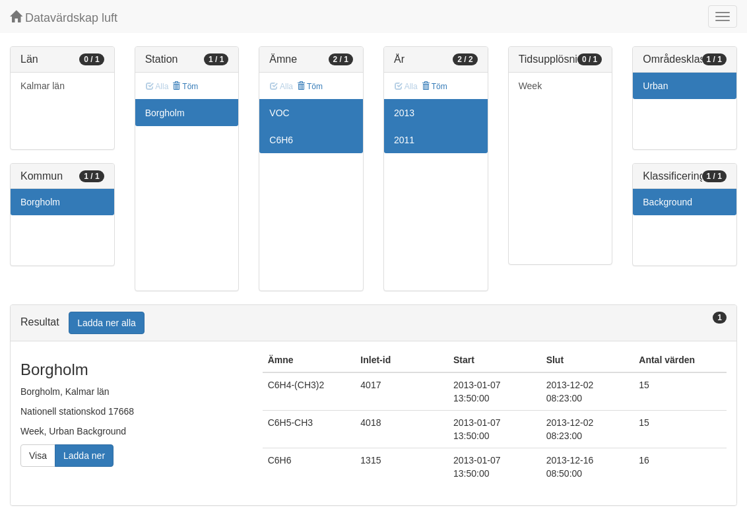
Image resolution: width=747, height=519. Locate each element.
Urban (655, 86)
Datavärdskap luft (63, 17)
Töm (185, 86)
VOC (279, 113)
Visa (38, 455)
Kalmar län (42, 86)
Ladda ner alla (106, 323)
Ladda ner (84, 455)
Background (667, 202)
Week (530, 86)
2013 (404, 113)
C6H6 (281, 140)
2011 (404, 140)
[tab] (373, 323)
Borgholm (40, 202)
